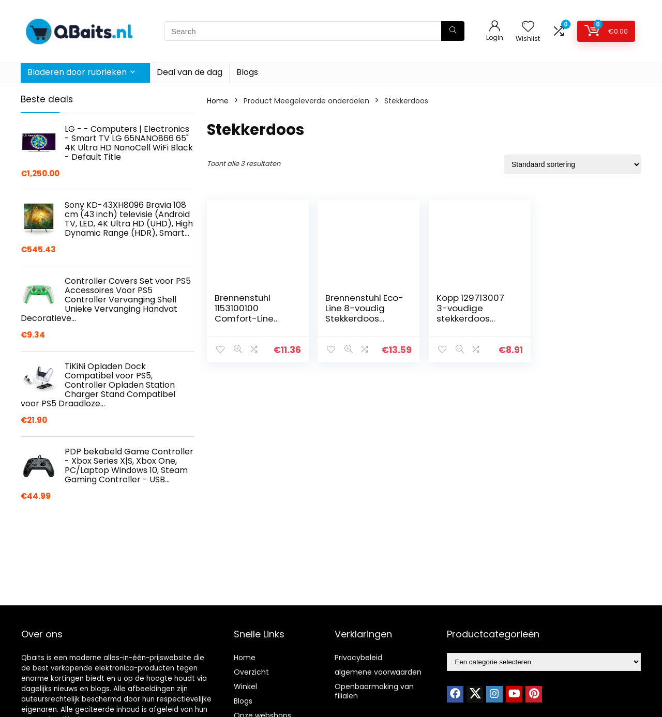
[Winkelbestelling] (572, 164)
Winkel (245, 686)
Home (218, 101)
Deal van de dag (189, 72)
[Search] (452, 31)
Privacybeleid (358, 657)
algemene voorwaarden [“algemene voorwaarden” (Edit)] (378, 672)
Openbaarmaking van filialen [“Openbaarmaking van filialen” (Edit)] (374, 691)
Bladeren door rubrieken (77, 72)
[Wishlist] (528, 27)
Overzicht (251, 672)
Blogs (247, 72)
